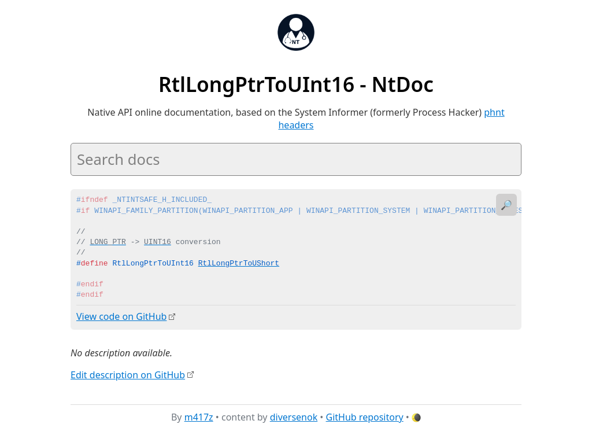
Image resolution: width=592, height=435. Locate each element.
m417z (198, 417)
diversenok (294, 417)
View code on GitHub (121, 316)
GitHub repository (365, 417)
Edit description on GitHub (128, 374)
